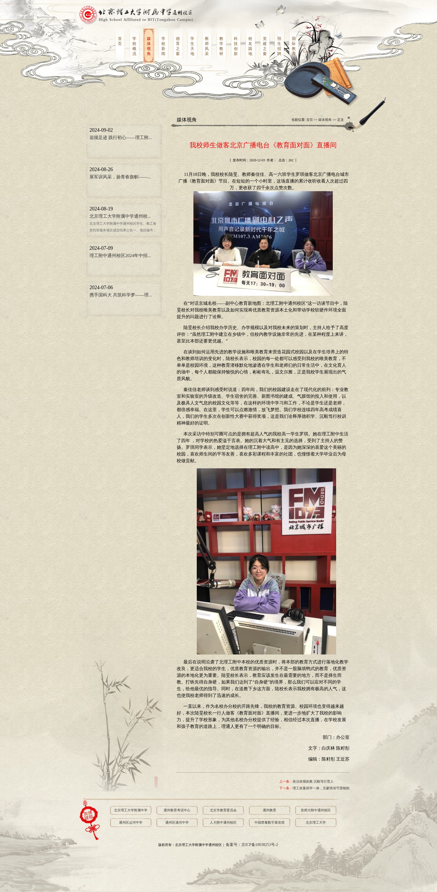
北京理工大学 (316, 822)
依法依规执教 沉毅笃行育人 (313, 781)
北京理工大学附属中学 (130, 810)
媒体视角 (325, 120)
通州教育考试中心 (177, 810)
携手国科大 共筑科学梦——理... (120, 294)
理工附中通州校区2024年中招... (120, 255)
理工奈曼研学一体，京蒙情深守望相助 (321, 788)
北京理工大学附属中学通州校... (120, 216)
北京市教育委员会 (223, 810)
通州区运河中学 (130, 822)
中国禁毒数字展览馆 (269, 822)
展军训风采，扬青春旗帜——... (120, 176)
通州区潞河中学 (177, 822)
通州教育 (269, 810)
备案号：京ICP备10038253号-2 (252, 845)
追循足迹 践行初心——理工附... (120, 137)
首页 (309, 120)
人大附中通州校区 (223, 822)
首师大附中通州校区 (316, 810)
